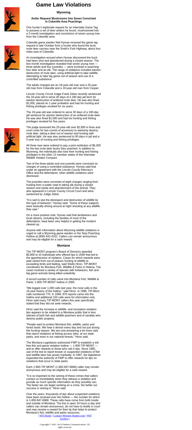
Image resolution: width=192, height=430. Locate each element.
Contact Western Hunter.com (69, 415)
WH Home (45, 415)
